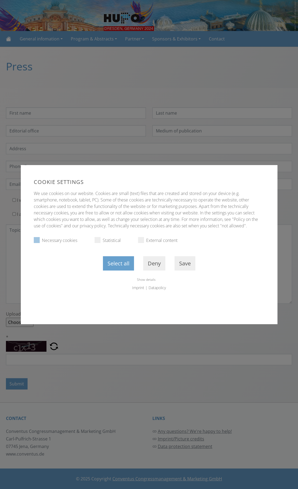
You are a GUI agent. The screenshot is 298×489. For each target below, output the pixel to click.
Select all (118, 263)
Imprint (138, 287)
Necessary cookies (55, 240)
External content (158, 240)
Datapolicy (157, 287)
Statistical (108, 240)
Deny (154, 263)
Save (185, 263)
